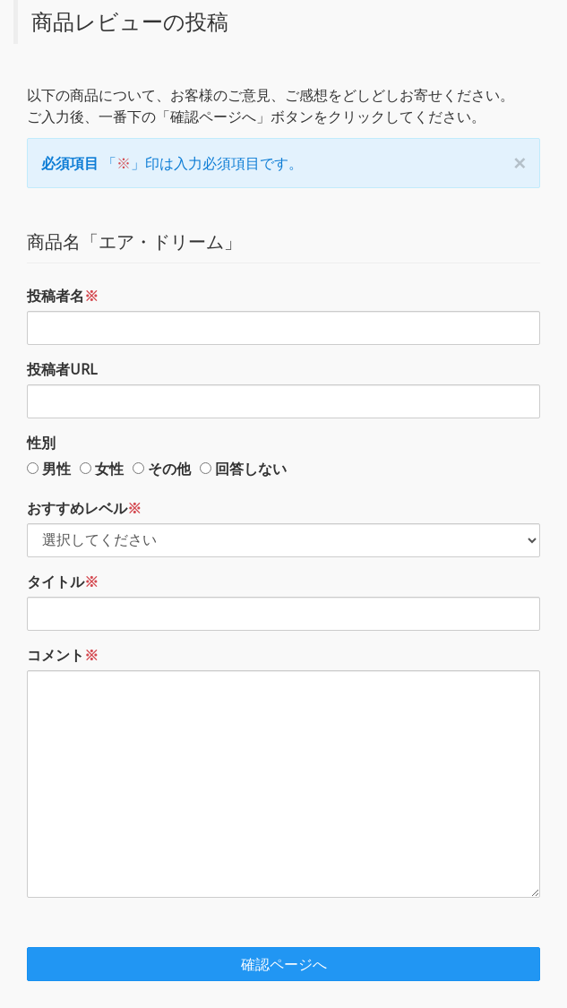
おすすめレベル (84, 508)
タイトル (63, 581)
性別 (41, 442)
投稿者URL (62, 369)
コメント (63, 655)
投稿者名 (63, 296)
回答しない (251, 468)
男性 (56, 468)
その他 (169, 468)
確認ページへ (284, 964)
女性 (109, 468)
